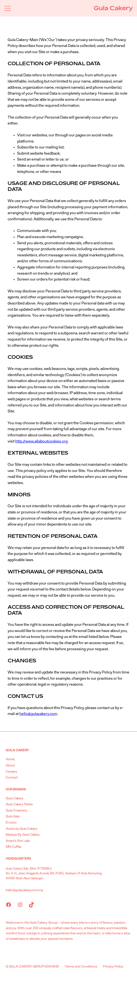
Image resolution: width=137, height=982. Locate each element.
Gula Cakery (113, 8)
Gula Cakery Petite (19, 804)
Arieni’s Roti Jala (18, 841)
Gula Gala (13, 816)
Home (10, 759)
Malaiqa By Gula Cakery (23, 834)
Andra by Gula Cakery (21, 828)
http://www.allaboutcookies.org (41, 441)
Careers (11, 771)
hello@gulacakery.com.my (24, 890)
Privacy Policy (113, 966)
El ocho (11, 822)
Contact (12, 777)
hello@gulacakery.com (38, 714)
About (10, 765)
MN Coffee (13, 846)
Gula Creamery (16, 810)
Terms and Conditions (81, 966)
